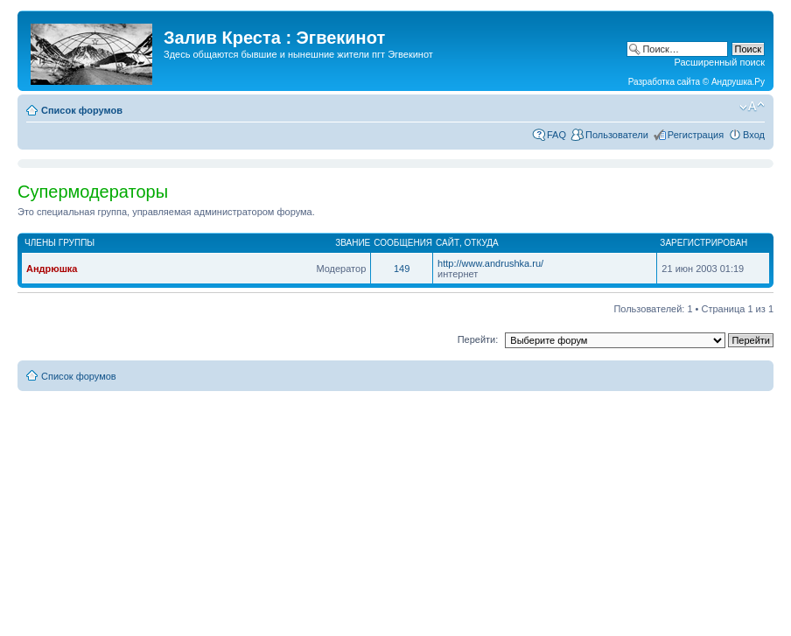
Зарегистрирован (703, 243)
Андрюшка (51, 268)
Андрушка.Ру (738, 82)
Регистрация (696, 134)
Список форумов (81, 110)
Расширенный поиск (719, 62)
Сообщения (403, 243)
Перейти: (478, 339)
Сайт (447, 243)
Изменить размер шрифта (752, 107)
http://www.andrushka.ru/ (490, 263)
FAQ (556, 134)
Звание (352, 243)
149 (402, 268)
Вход (754, 134)
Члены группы (59, 243)
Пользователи (616, 134)
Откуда (482, 243)
